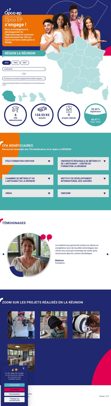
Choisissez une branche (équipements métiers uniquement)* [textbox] (25, 78)
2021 (25, 63)
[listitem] (9, 96)
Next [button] (108, 254)
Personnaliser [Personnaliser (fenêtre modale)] (14, 394)
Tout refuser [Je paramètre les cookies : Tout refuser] (14, 389)
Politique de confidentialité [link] (14, 399)
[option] (54, 254)
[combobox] (24, 69)
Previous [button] (3, 254)
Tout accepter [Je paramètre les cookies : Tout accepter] (14, 385)
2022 (16, 63)
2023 (6, 63)
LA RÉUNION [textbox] (8, 69)
